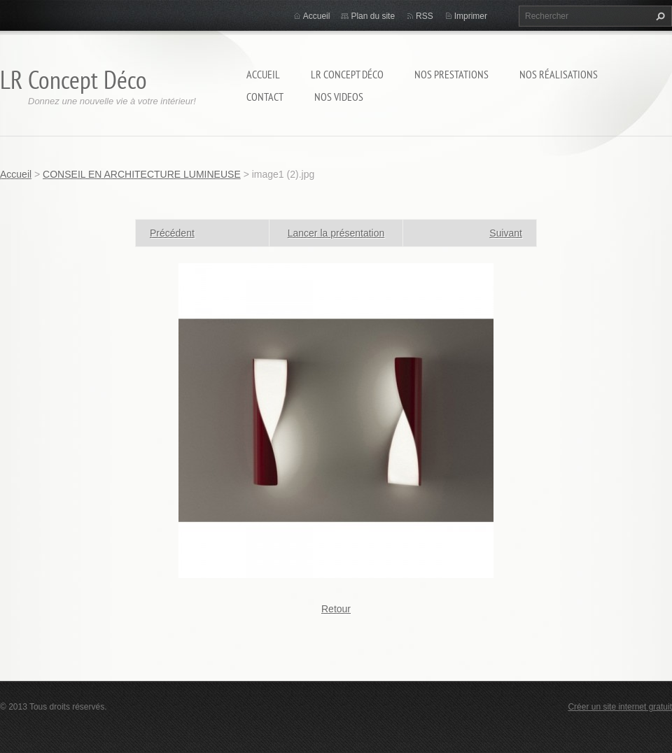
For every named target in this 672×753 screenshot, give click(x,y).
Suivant (505, 233)
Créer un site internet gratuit (620, 707)
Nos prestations (451, 74)
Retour (336, 608)
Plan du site (373, 16)
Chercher (658, 16)
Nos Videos (338, 97)
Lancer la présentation (336, 233)
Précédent (172, 233)
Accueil (263, 74)
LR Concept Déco (347, 74)
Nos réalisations (558, 74)
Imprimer (470, 16)
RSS (424, 16)
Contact (265, 97)
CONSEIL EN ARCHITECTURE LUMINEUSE (142, 174)
